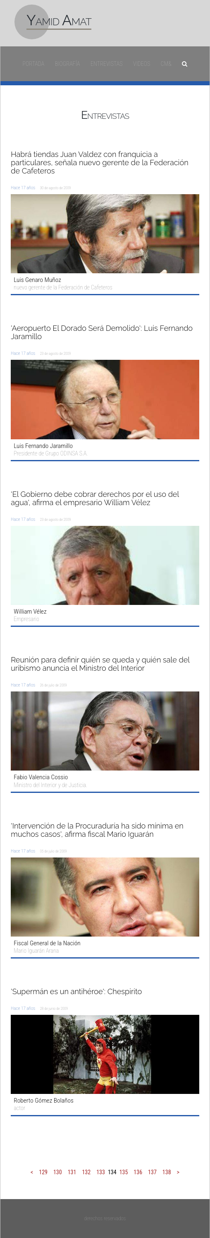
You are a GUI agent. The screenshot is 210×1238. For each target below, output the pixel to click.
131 (72, 1172)
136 (138, 1172)
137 (152, 1172)
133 (100, 1172)
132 (86, 1172)
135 (123, 1172)
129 (43, 1172)
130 (57, 1172)
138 (166, 1172)
